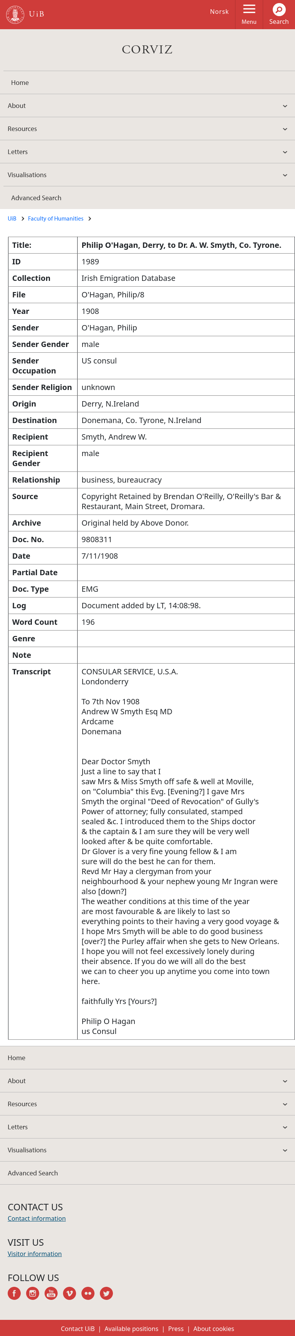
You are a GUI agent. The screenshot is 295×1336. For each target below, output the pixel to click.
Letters (18, 151)
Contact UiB (77, 1328)
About (17, 105)
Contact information (37, 1218)
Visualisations (27, 174)
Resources (22, 128)
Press (176, 1328)
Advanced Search (36, 197)
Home (20, 82)
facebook (17, 1294)
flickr (90, 1294)
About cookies (214, 1328)
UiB (12, 218)
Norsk (219, 11)
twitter (109, 1294)
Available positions (131, 1328)
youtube (54, 1294)
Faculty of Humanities (55, 218)
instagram (35, 1294)
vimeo (72, 1294)
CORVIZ (147, 50)
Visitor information (35, 1254)
